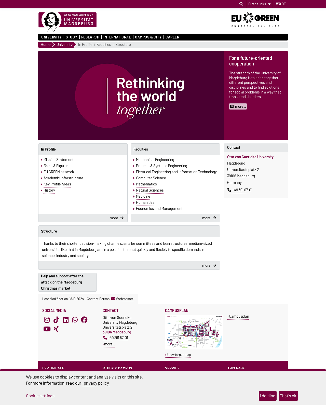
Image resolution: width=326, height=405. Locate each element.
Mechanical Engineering (155, 160)
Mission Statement (59, 160)
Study (71, 37)
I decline (267, 395)
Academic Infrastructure (63, 178)
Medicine (143, 196)
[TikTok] (56, 319)
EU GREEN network (59, 172)
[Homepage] (67, 22)
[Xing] (56, 328)
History (49, 190)
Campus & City (148, 37)
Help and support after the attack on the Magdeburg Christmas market (62, 282)
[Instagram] (46, 319)
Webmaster (122, 299)
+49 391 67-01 (239, 190)
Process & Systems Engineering (161, 166)
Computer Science (151, 178)
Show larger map (179, 354)
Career (172, 37)
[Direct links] (259, 4)
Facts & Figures (56, 166)
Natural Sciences (150, 190)
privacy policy (96, 383)
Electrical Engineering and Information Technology (176, 172)
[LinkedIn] (65, 319)
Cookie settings (40, 395)
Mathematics (146, 184)
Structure (123, 45)
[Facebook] (84, 319)
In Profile (85, 45)
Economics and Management (159, 209)
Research (90, 37)
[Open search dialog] (241, 4)
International (117, 37)
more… (109, 344)
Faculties (104, 45)
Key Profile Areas (57, 184)
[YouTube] (46, 328)
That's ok (288, 395)
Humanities (145, 202)
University (51, 37)
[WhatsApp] (74, 319)
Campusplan (239, 316)
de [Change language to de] (281, 4)
